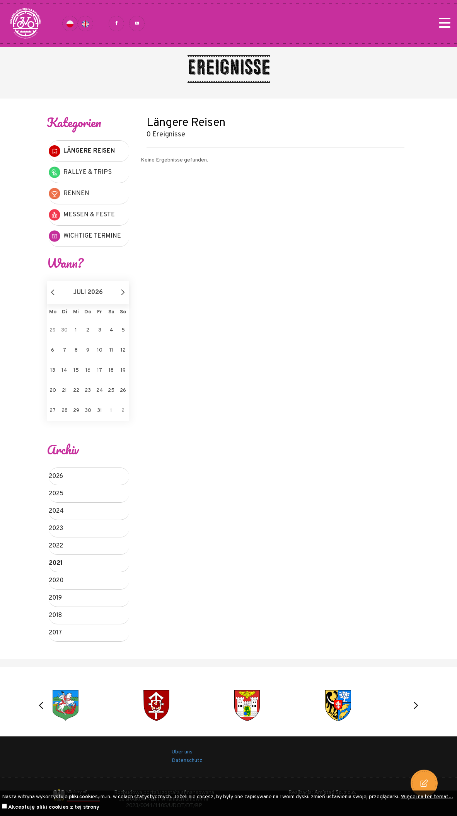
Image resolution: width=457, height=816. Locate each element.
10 (99, 350)
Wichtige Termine (85, 236)
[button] (41, 705)
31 (99, 410)
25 (111, 390)
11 (111, 350)
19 (123, 370)
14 (64, 370)
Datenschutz (187, 760)
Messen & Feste (82, 215)
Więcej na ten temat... (427, 797)
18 (111, 370)
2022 (56, 546)
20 (52, 390)
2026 (56, 476)
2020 (56, 581)
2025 (56, 494)
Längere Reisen (82, 151)
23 (88, 390)
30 (88, 410)
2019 (55, 598)
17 (99, 370)
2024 (56, 511)
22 (76, 390)
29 (76, 410)
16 (87, 370)
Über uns (182, 752)
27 (52, 410)
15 (76, 370)
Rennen (69, 193)
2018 (55, 615)
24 (99, 390)
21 (64, 390)
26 (123, 390)
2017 (55, 633)
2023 (56, 528)
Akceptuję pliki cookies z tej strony (53, 807)
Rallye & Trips (80, 172)
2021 (56, 563)
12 (123, 350)
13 (52, 370)
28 (64, 410)
